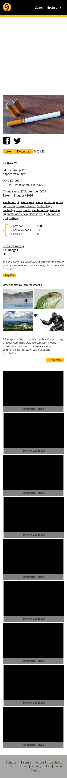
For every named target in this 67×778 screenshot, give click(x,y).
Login (58, 766)
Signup (35, 770)
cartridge (9, 210)
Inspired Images (13, 246)
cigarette (22, 202)
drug (42, 214)
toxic (19, 210)
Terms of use (18, 766)
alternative (53, 214)
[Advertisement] (33, 56)
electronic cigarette (45, 210)
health (27, 210)
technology (44, 206)
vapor (59, 202)
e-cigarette (36, 202)
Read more (55, 360)
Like (8, 151)
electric (33, 214)
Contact (11, 762)
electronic (9, 202)
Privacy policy (41, 766)
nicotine (49, 202)
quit (5, 218)
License (26, 762)
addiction (21, 214)
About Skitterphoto (49, 762)
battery (13, 218)
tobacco (30, 206)
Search (39, 8)
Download (24, 151)
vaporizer (9, 206)
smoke (20, 206)
